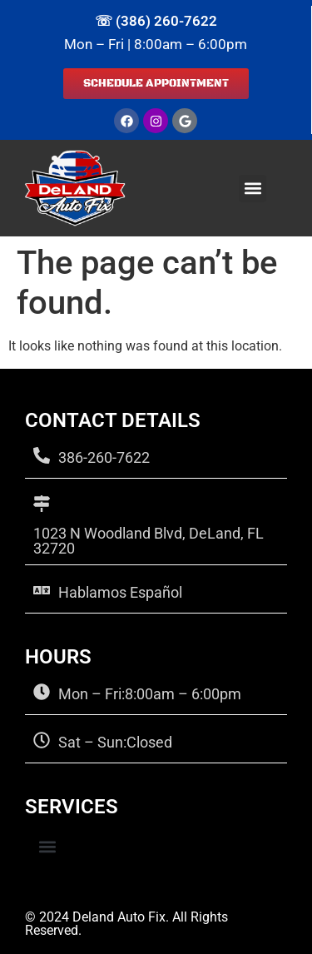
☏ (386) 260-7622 (156, 20)
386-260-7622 (104, 457)
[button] (252, 188)
